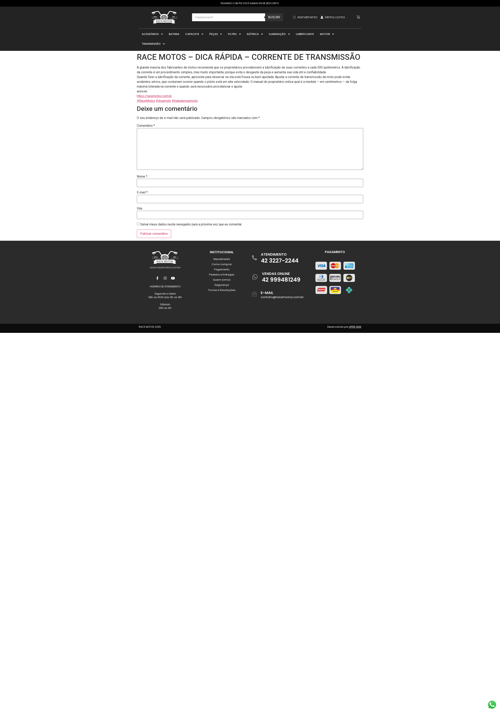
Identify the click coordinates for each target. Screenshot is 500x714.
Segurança (221, 285)
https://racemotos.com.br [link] (154, 96)
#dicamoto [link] (163, 101)
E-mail (142, 192)
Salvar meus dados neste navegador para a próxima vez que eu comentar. (191, 224)
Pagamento (222, 269)
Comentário (146, 125)
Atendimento (221, 259)
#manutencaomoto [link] (185, 101)
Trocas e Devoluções (222, 290)
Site (139, 208)
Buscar (274, 17)
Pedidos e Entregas (221, 274)
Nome (142, 176)
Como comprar (222, 264)
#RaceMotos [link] (146, 101)
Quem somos (222, 280)
